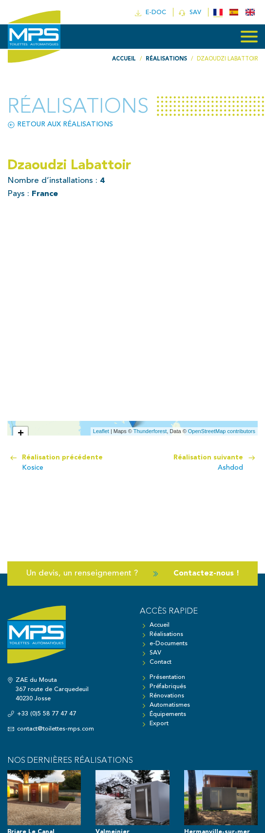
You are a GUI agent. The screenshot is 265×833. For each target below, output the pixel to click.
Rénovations (167, 696)
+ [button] (21, 434)
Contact (160, 662)
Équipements (168, 714)
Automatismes (170, 705)
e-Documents (169, 643)
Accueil (160, 625)
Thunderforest (150, 431)
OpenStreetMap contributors (221, 431)
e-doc (151, 13)
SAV (190, 13)
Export (159, 723)
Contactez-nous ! (206, 573)
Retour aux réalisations (60, 124)
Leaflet (101, 431)
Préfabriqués (168, 686)
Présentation (167, 677)
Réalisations (166, 634)
